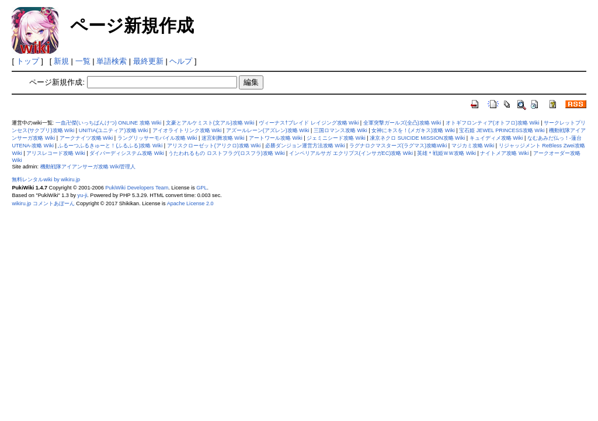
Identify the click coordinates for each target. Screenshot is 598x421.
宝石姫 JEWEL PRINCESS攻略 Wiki (501, 130)
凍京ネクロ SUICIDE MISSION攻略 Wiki (417, 138)
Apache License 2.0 (190, 203)
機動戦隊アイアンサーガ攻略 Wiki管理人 (88, 167)
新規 (61, 61)
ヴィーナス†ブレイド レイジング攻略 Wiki (309, 123)
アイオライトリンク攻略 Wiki (187, 130)
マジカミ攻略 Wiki (473, 146)
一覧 (83, 61)
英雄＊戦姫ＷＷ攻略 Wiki (446, 153)
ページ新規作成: (57, 82)
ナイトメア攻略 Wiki (504, 153)
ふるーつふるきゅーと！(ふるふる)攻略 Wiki (110, 146)
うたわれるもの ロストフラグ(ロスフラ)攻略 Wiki (226, 153)
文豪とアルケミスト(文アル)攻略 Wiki (210, 123)
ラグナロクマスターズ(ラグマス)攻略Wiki (398, 146)
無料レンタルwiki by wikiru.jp (46, 179)
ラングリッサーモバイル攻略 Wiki (157, 138)
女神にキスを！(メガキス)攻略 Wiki (413, 130)
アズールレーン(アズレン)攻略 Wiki (268, 130)
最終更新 (148, 61)
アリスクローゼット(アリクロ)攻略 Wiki (214, 146)
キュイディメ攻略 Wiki (496, 138)
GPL (201, 188)
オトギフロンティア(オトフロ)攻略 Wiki (493, 123)
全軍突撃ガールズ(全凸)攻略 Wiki (402, 123)
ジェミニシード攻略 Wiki (336, 138)
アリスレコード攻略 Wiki (55, 153)
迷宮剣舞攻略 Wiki (223, 138)
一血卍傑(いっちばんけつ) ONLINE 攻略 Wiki (108, 123)
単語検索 (111, 61)
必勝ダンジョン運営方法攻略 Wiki (305, 146)
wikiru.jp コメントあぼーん (43, 203)
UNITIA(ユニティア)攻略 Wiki (113, 130)
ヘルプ (180, 61)
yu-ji (83, 195)
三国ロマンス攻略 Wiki (340, 130)
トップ (27, 61)
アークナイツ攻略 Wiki (86, 138)
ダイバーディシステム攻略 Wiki (126, 153)
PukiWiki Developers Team (136, 188)
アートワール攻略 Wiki (276, 138)
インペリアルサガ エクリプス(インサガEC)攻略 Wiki (351, 153)
